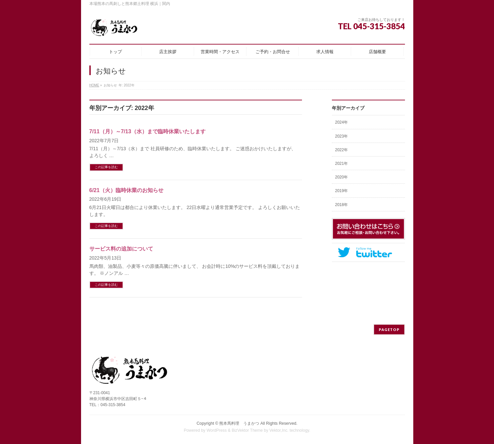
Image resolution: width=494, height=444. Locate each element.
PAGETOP (389, 329)
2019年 (341, 190)
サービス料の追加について (121, 249)
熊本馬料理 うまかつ (239, 423)
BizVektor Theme (247, 430)
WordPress (217, 430)
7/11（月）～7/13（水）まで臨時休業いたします (147, 131)
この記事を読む (106, 167)
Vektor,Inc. (279, 430)
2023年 (341, 136)
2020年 (341, 177)
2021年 (341, 163)
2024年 (341, 122)
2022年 (341, 150)
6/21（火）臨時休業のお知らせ (126, 190)
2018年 (341, 204)
